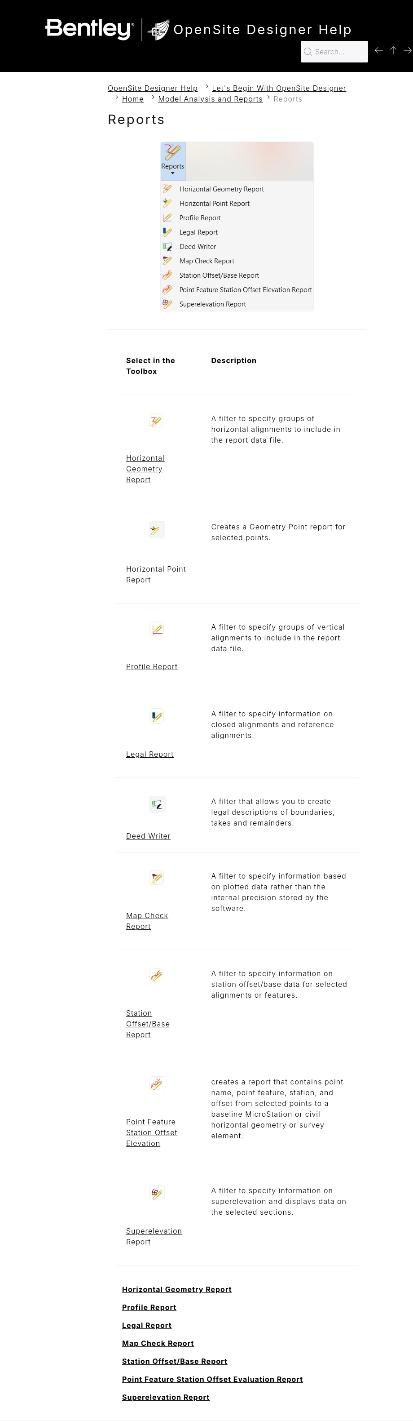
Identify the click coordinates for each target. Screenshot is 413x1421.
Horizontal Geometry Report (145, 468)
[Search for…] (334, 51)
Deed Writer (148, 835)
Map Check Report (158, 1343)
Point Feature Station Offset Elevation (151, 1132)
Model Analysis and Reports (210, 98)
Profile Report (152, 666)
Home (133, 98)
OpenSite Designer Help (153, 88)
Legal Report (150, 754)
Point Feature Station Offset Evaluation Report (212, 1379)
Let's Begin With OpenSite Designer (279, 88)
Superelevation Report (166, 1397)
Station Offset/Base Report (148, 1023)
